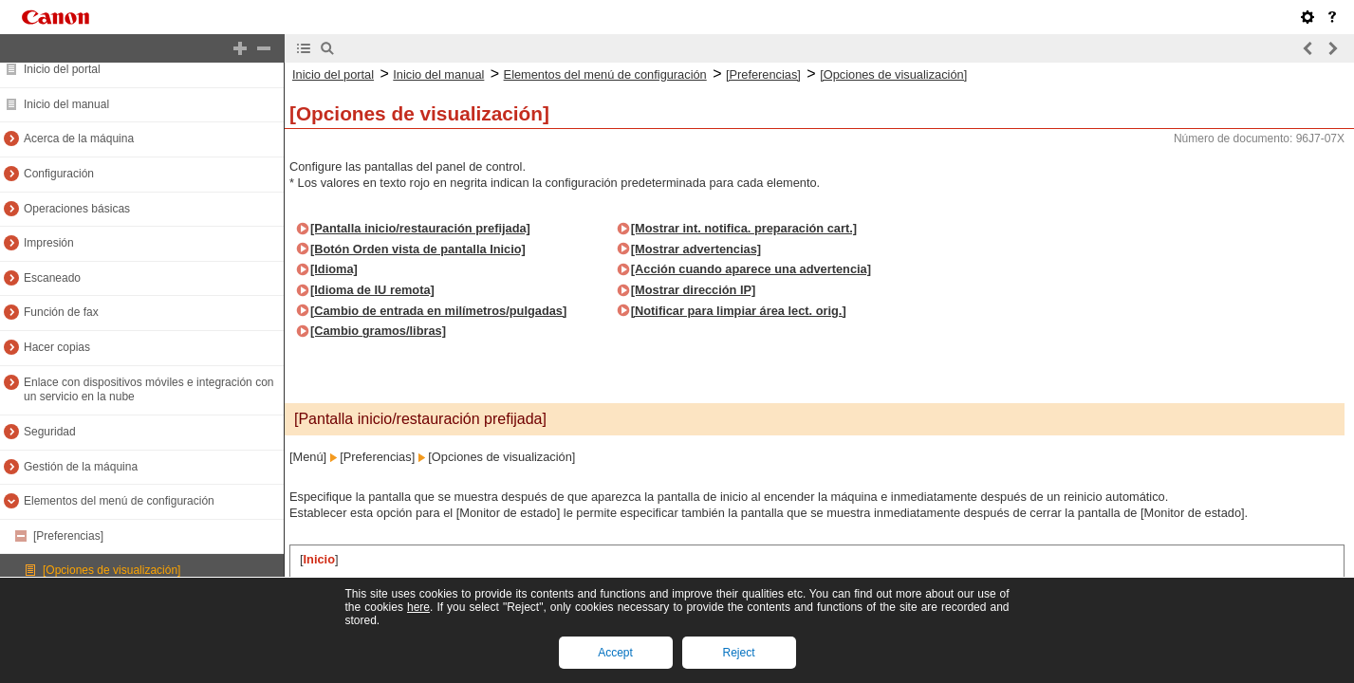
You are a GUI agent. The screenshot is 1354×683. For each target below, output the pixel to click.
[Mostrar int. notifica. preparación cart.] (744, 228)
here (418, 607)
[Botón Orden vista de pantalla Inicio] (418, 249)
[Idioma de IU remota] (372, 290)
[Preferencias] (68, 536)
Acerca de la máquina (79, 138)
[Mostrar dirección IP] (693, 290)
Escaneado (52, 278)
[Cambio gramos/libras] (378, 330)
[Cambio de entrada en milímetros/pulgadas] (438, 311)
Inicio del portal (62, 69)
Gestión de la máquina (81, 466)
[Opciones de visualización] (111, 570)
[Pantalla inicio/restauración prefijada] (420, 228)
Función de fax (61, 312)
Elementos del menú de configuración (119, 501)
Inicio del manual (66, 104)
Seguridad (50, 431)
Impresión (49, 242)
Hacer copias (57, 347)
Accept (615, 652)
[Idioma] (334, 269)
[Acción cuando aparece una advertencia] (751, 269)
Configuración (59, 173)
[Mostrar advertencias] (696, 249)
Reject (738, 652)
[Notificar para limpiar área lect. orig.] (738, 311)
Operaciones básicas (77, 208)
